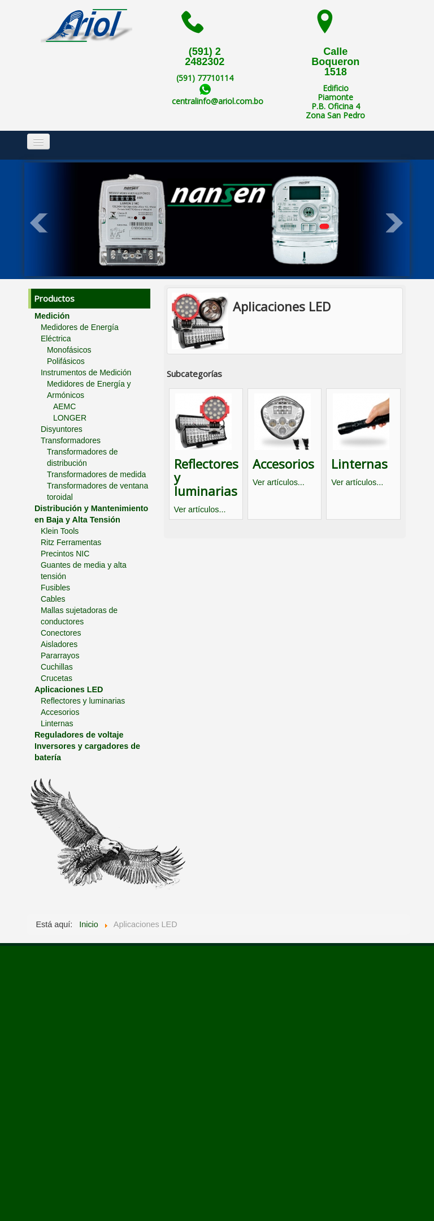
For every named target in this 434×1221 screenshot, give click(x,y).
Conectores (61, 632)
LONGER (69, 417)
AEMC (64, 406)
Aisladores (59, 644)
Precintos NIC (65, 553)
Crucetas (56, 678)
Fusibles (55, 587)
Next (395, 223)
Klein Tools (60, 530)
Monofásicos (69, 349)
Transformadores (71, 440)
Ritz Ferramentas (71, 542)
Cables (53, 598)
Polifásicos (66, 361)
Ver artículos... (200, 509)
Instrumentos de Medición (86, 372)
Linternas (57, 723)
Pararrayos (60, 655)
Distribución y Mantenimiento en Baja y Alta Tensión (91, 514)
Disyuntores (62, 429)
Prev (39, 223)
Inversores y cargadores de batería (87, 752)
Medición (52, 315)
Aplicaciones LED (68, 689)
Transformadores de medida (96, 474)
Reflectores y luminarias (83, 700)
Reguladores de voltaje (79, 734)
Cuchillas (57, 666)
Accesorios (60, 712)
